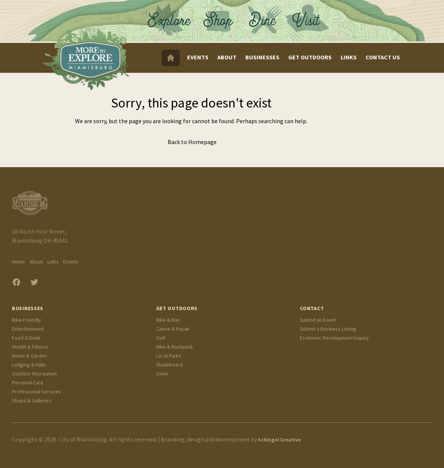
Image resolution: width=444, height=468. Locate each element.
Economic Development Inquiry (334, 337)
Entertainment (28, 328)
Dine (263, 17)
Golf (160, 337)
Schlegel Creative (279, 439)
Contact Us (383, 57)
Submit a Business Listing (328, 328)
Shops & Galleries (32, 400)
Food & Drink (26, 337)
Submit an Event (318, 319)
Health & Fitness (30, 346)
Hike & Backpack (174, 346)
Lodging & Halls (29, 364)
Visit (312, 17)
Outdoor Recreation (34, 373)
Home (18, 261)
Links (349, 57)
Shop (217, 17)
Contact (312, 308)
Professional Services (36, 391)
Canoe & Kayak (172, 328)
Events (197, 57)
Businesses (262, 57)
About (226, 57)
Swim (162, 373)
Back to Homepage (192, 142)
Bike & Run (168, 319)
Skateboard (169, 364)
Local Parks (168, 355)
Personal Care (27, 382)
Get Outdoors (310, 57)
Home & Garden (29, 355)
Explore (171, 17)
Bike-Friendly (26, 319)
